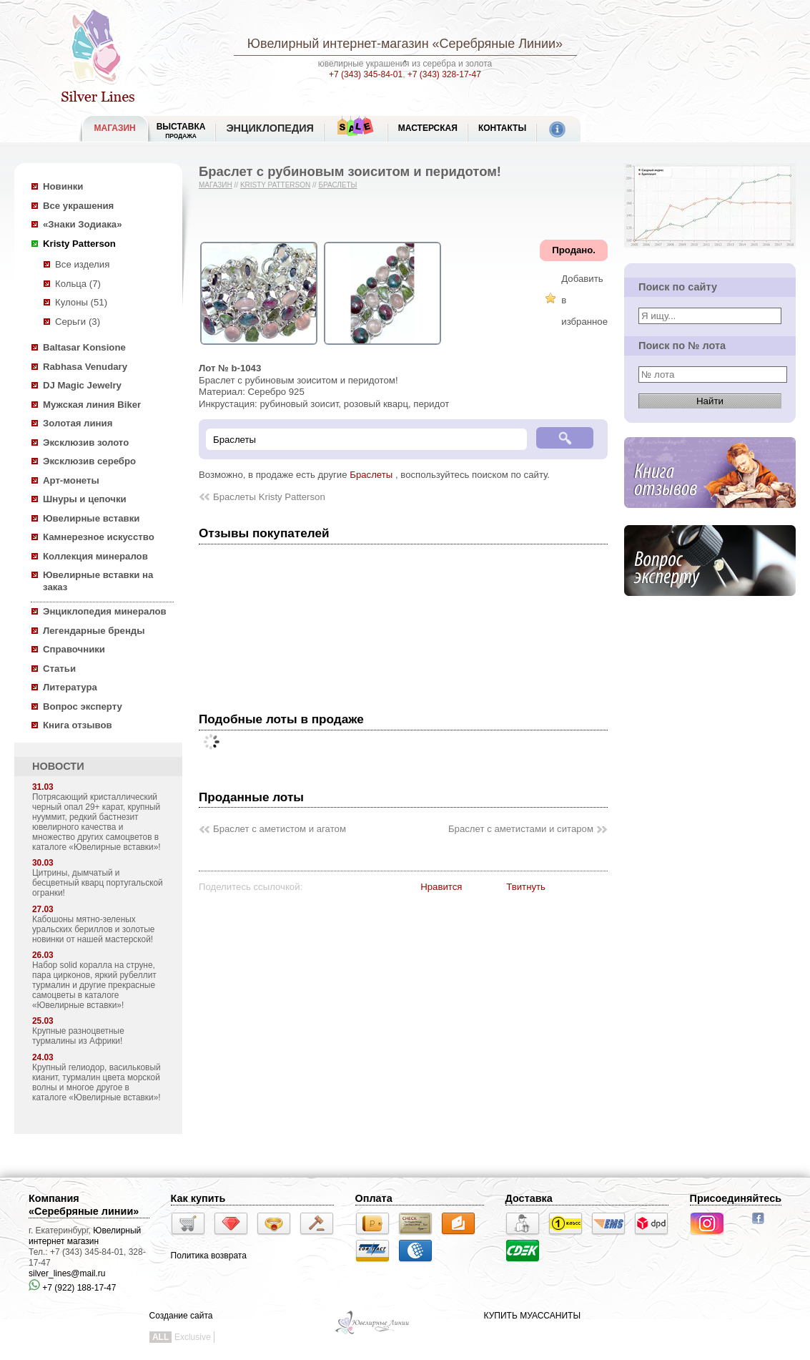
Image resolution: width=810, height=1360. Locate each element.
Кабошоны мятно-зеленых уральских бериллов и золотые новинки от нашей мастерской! (93, 929)
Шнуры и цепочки (85, 499)
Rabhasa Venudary (85, 366)
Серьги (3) (77, 321)
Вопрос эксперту (82, 706)
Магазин (215, 185)
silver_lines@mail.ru (67, 1273)
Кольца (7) (78, 283)
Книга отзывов (77, 725)
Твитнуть (525, 886)
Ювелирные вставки (91, 518)
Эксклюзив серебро (89, 461)
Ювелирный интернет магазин (85, 1236)
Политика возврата (209, 1256)
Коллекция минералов (95, 556)
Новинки (63, 186)
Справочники (74, 649)
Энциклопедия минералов (105, 611)
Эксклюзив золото (86, 442)
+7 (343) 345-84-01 (365, 74)
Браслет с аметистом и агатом (279, 828)
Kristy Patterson (79, 243)
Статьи (59, 668)
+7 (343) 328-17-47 (444, 74)
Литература (70, 687)
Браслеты (337, 185)
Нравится (441, 886)
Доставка (529, 1198)
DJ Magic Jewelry (82, 385)
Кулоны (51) (81, 302)
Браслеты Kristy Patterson (269, 496)
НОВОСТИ (58, 766)
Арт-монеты (71, 480)
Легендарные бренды (94, 630)
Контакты (502, 128)
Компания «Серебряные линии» (84, 1205)
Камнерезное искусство (98, 537)
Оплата (373, 1198)
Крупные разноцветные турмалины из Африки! (78, 1036)
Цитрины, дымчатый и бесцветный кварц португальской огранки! (97, 883)
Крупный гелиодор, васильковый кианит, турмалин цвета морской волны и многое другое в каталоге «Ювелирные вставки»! (96, 1082)
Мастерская (428, 128)
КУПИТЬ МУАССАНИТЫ (532, 1316)
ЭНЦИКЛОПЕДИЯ (269, 128)
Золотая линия (77, 423)
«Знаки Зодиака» (82, 224)
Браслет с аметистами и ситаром (520, 828)
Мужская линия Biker (92, 404)
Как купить (198, 1198)
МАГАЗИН (115, 128)
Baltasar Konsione (84, 347)
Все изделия (82, 264)
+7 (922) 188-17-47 (72, 1288)
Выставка (181, 131)
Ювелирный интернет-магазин (338, 43)
